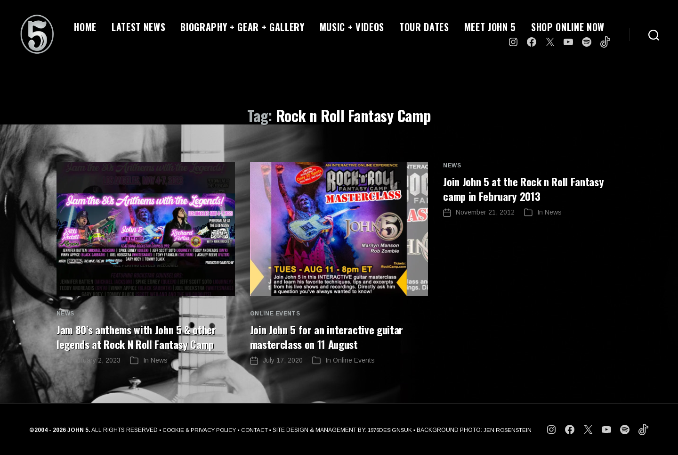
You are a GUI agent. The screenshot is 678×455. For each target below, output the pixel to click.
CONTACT (253, 429)
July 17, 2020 (283, 360)
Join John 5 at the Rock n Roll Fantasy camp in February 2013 (527, 188)
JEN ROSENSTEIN (511, 429)
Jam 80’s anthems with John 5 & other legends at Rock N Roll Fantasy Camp (141, 336)
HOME (85, 27)
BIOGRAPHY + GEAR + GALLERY (242, 27)
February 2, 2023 (95, 360)
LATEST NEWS (138, 27)
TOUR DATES (424, 27)
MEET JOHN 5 (490, 27)
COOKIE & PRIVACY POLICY (197, 429)
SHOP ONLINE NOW (568, 27)
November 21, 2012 (485, 211)
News (65, 313)
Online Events (275, 313)
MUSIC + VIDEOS (352, 27)
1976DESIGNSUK (390, 429)
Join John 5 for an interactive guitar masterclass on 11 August (330, 336)
